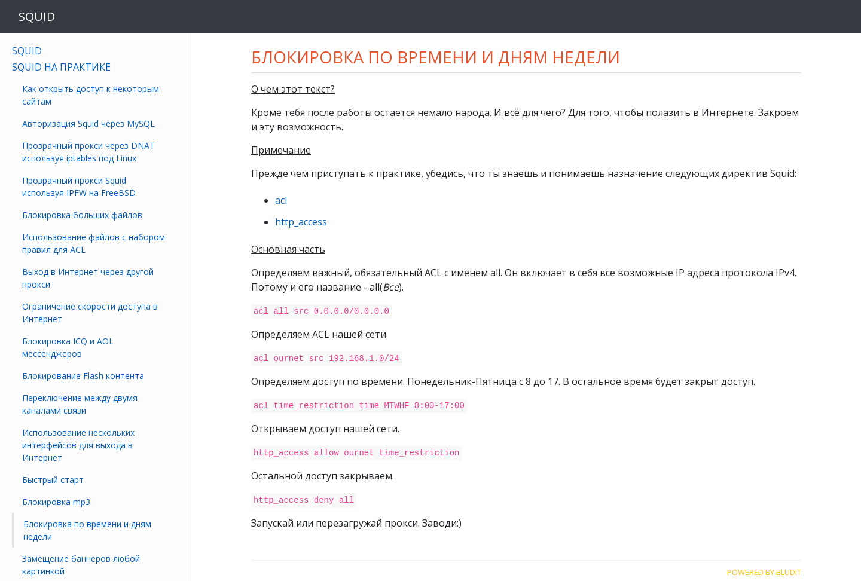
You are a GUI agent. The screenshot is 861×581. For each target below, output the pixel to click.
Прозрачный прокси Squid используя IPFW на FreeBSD (79, 186)
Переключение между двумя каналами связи (80, 404)
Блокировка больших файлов (82, 215)
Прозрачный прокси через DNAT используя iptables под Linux (88, 152)
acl (281, 200)
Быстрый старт (53, 479)
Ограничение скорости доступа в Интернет (90, 313)
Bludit (788, 569)
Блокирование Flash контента (83, 375)
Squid (27, 50)
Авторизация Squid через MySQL (88, 123)
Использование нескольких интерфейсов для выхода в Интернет (78, 445)
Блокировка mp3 (56, 501)
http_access (301, 221)
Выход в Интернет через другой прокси (88, 278)
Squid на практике (61, 67)
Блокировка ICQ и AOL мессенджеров (68, 347)
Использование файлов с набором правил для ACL (93, 243)
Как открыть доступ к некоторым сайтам (90, 95)
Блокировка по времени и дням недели (87, 530)
